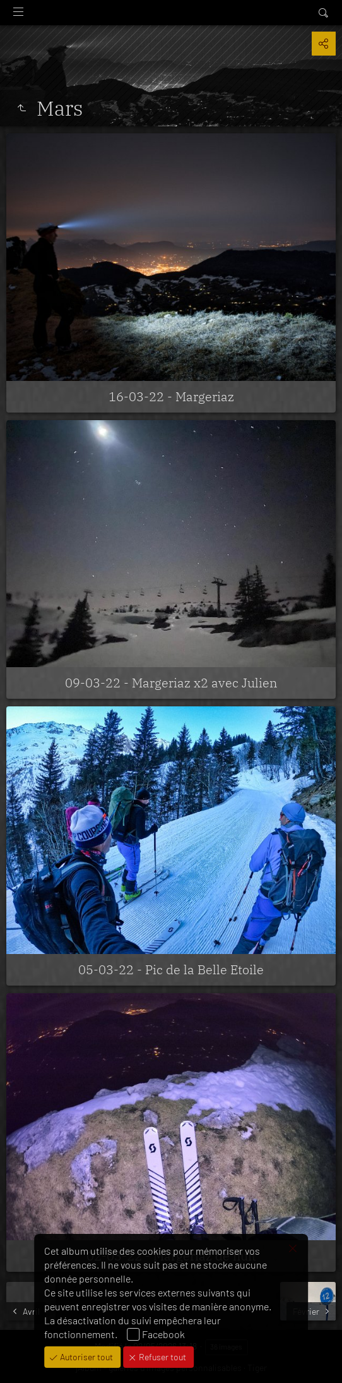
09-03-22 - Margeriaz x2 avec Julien (171, 682)
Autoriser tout (85, 1356)
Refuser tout (161, 1356)
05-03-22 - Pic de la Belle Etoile (171, 969)
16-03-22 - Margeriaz (171, 396)
